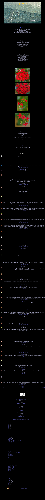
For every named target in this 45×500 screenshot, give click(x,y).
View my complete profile (24, 488)
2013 (9, 429)
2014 (9, 428)
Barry (22, 186)
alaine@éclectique (22, 169)
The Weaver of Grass (22, 286)
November (10, 436)
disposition (10, 454)
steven (22, 194)
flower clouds (10, 439)
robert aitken (22, 145)
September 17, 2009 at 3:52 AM (23, 184)
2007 (9, 484)
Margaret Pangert (22, 354)
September (10, 438)
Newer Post (2, 387)
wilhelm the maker (11, 441)
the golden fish (23, 4)
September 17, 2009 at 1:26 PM (23, 288)
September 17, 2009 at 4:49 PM (23, 324)
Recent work (21, 410)
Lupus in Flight (21, 407)
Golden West (22, 248)
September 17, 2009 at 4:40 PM (23, 299)
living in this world (11, 468)
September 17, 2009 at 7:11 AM (23, 228)
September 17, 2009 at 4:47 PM (23, 314)
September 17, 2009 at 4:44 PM (23, 309)
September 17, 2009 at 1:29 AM (23, 167)
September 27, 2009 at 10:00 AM (23, 384)
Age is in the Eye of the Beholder (21, 412)
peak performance (11, 467)
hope (22, 326)
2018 (9, 424)
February (10, 481)
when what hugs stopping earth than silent (14, 440)
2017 (9, 425)
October (10, 437)
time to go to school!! (11, 464)
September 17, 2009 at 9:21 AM (23, 264)
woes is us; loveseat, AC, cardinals (21, 399)
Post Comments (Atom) (24, 389)
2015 (9, 427)
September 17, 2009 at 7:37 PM (23, 352)
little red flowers (22, 27)
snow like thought (21, 416)
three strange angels (11, 470)
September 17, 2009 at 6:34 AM (23, 192)
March (10, 480)
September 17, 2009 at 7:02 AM (23, 210)
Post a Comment (22, 386)
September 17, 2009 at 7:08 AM (23, 222)
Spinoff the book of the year (21, 417)
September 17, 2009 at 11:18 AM (23, 284)
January (10, 482)
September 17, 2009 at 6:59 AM (23, 205)
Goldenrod (22, 375)
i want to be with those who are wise (14, 452)
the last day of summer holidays (13, 466)
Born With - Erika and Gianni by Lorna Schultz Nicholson (21, 419)
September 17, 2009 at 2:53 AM (23, 171)
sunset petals (10, 471)
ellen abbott (22, 266)
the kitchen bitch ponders (21, 403)
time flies (9, 451)
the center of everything (12, 457)
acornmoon (21, 409)
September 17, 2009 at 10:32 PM (23, 367)
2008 (9, 483)
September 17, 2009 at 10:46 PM (23, 373)
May (9, 478)
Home (23, 387)
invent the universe (11, 443)
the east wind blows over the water (13, 450)
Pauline (23, 212)
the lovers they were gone (12, 469)
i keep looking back (11, 456)
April (9, 479)
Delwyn (23, 369)
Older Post (43, 387)
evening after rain (11, 442)
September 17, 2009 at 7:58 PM (23, 356)
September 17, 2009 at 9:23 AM (23, 270)
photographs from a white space (21, 401)
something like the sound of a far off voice (14, 465)
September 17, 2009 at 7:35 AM (23, 246)
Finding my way (21, 404)
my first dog (10, 453)
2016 (9, 426)
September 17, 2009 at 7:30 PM (23, 342)
